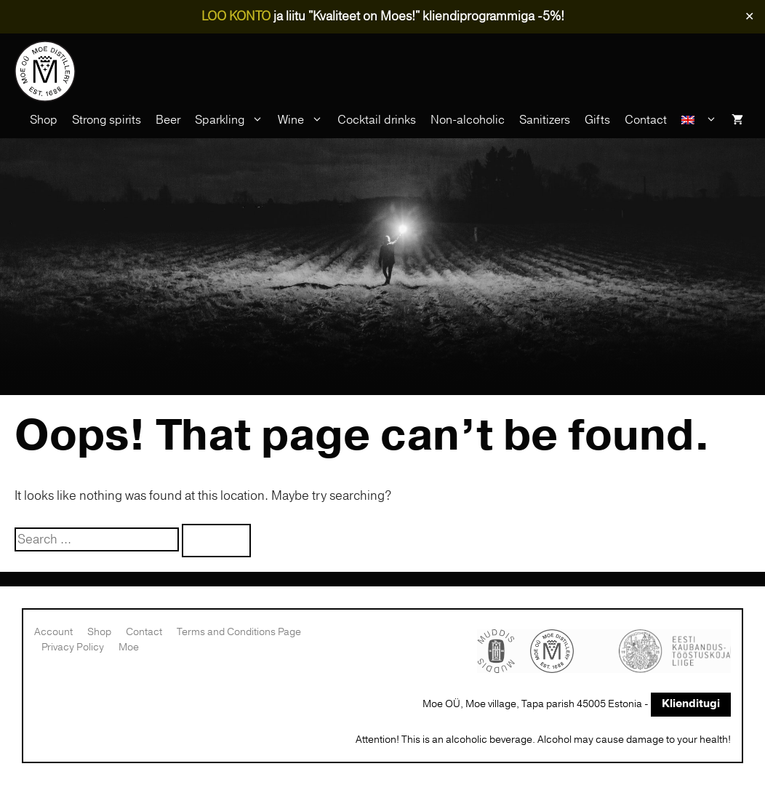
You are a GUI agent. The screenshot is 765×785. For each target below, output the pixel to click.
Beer (168, 120)
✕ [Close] (749, 17)
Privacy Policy (72, 647)
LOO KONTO (236, 16)
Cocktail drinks (376, 120)
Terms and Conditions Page (239, 632)
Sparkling (233, 120)
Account (53, 632)
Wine (304, 120)
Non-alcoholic (467, 120)
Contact (646, 120)
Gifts (597, 120)
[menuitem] (699, 120)
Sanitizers (544, 120)
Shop (43, 120)
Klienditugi (691, 704)
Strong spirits (106, 120)
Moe (129, 647)
